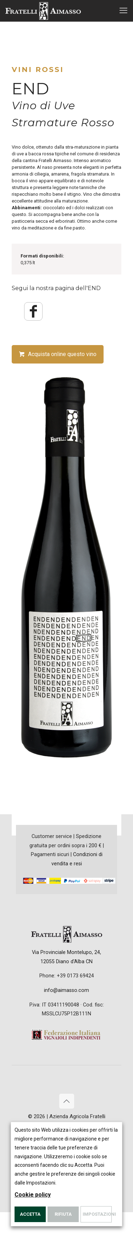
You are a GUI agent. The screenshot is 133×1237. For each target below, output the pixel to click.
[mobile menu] (123, 11)
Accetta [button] (30, 1214)
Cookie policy (33, 1194)
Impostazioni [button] (97, 1214)
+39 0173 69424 (75, 975)
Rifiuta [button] (63, 1214)
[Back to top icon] (66, 1101)
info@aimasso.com (66, 990)
